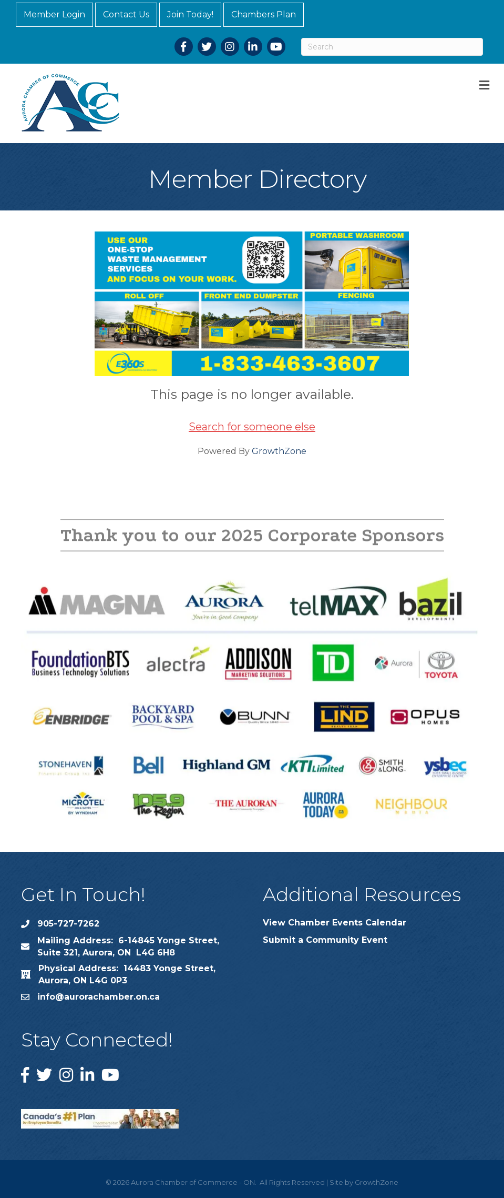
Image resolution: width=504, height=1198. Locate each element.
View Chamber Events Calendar (334, 923)
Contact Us (126, 14)
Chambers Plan (263, 14)
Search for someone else (252, 426)
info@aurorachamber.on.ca (98, 997)
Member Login (54, 14)
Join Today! (190, 14)
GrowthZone (279, 451)
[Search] (392, 47)
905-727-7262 (68, 924)
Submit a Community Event (325, 940)
